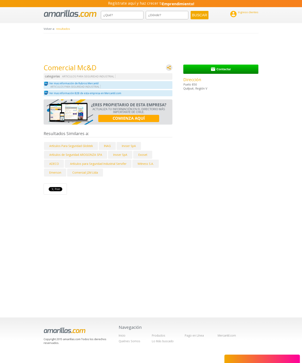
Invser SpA (129, 146)
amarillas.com (70, 13)
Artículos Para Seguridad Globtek (71, 146)
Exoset (142, 155)
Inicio (122, 335)
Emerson (55, 172)
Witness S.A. (146, 164)
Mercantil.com (227, 335)
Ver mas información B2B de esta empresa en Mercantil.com (85, 93)
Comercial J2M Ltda (85, 172)
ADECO (54, 164)
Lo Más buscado (163, 341)
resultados (63, 29)
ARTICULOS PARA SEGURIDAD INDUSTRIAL (88, 76)
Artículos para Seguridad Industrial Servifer (98, 164)
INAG (107, 146)
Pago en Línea (194, 335)
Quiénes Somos (129, 341)
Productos (158, 335)
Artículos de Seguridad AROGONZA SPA (75, 155)
